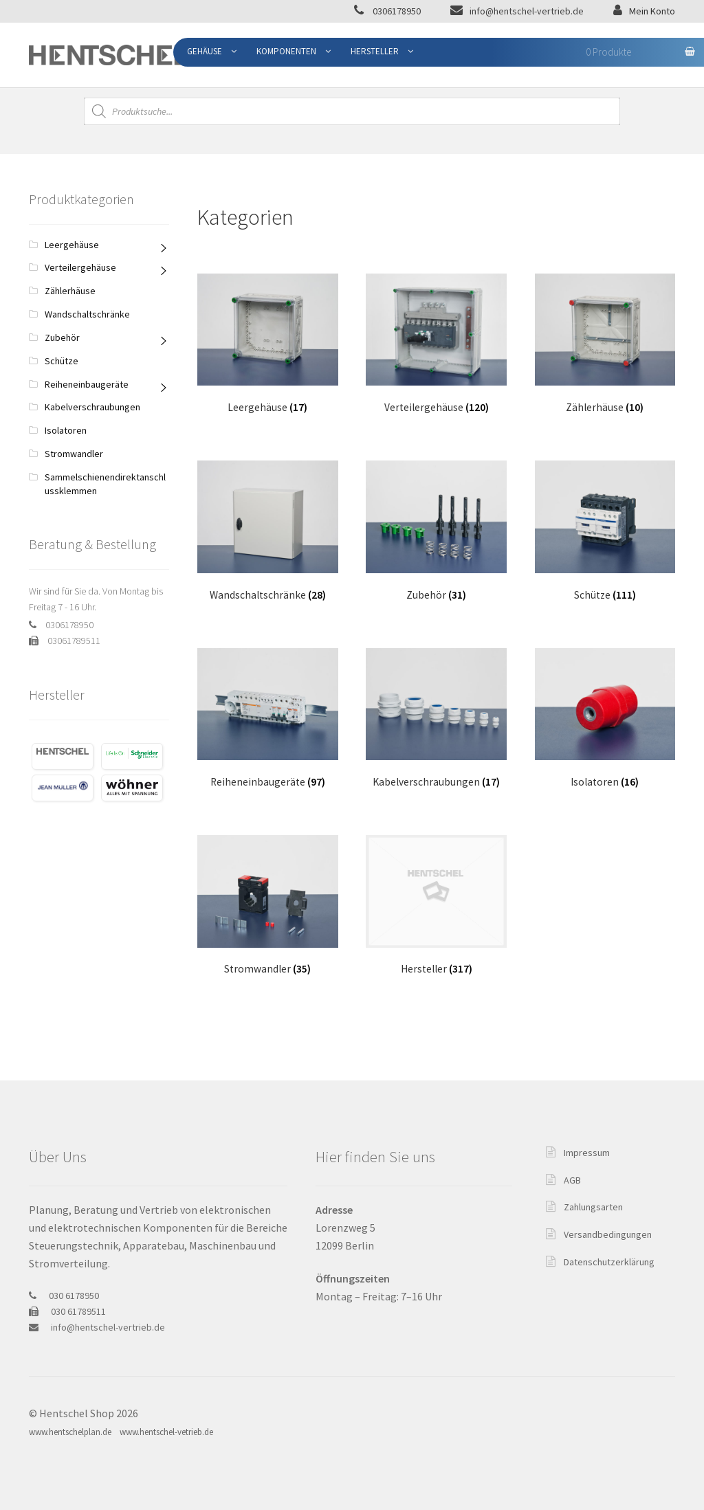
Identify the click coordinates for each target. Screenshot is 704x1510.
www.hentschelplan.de (70, 1432)
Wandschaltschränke (87, 314)
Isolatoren (66, 430)
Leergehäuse (72, 244)
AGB (572, 1180)
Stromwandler (74, 453)
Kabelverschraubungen (92, 407)
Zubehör (62, 337)
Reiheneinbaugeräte (87, 384)
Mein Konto (652, 11)
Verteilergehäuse (80, 267)
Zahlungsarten (593, 1207)
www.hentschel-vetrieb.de (166, 1432)
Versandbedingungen (608, 1234)
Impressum (587, 1152)
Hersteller (375, 51)
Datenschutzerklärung (609, 1262)
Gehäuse (204, 51)
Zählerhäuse (70, 291)
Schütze (61, 361)
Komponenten (286, 51)
